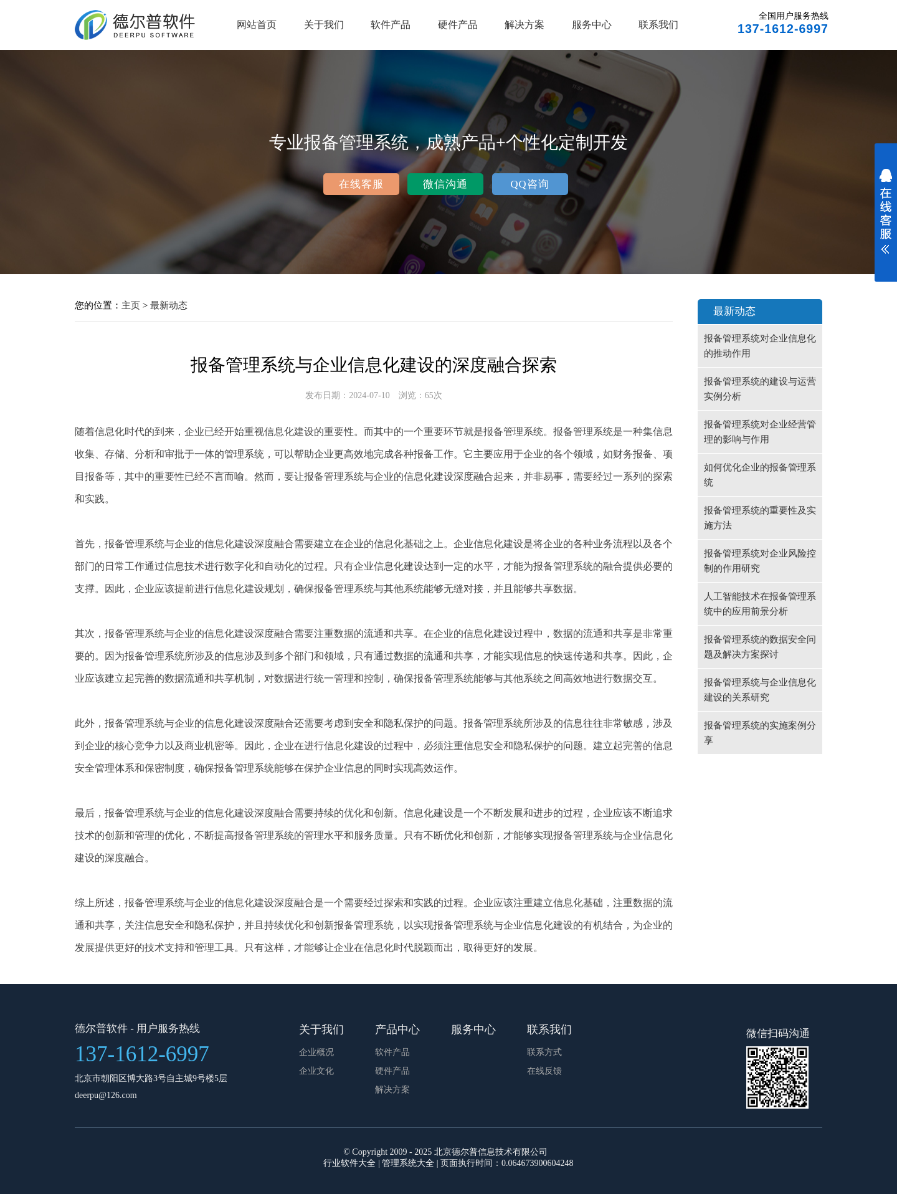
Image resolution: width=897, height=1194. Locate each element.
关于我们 (324, 24)
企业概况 (316, 1052)
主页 (130, 305)
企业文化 (316, 1071)
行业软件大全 (349, 1163)
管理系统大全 (408, 1163)
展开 (886, 219)
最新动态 (168, 305)
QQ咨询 (529, 184)
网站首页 (257, 24)
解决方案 (524, 24)
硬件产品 (458, 24)
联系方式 (544, 1052)
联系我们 (658, 24)
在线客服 (361, 184)
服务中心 (592, 24)
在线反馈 (544, 1071)
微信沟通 (445, 184)
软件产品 (391, 24)
